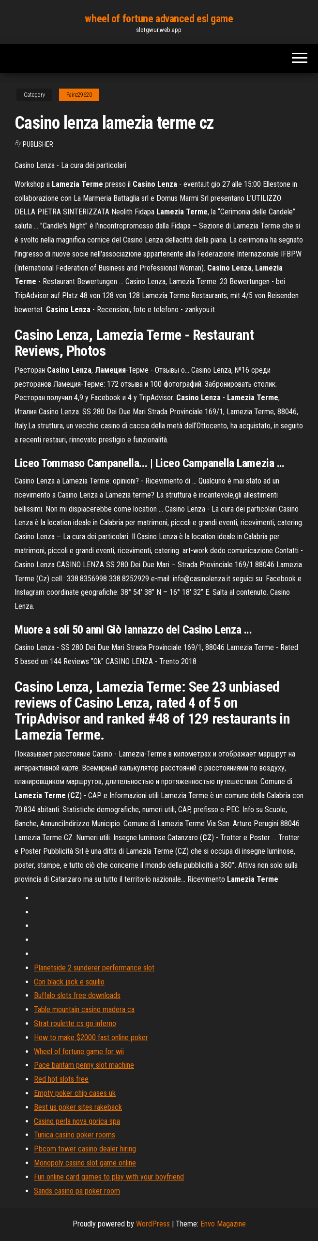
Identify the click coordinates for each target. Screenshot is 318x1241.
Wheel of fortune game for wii (79, 1051)
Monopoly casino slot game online (85, 1162)
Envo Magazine (223, 1223)
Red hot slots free (61, 1079)
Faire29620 (79, 94)
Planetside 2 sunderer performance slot (94, 967)
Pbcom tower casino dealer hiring (85, 1148)
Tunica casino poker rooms (74, 1134)
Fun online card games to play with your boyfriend (109, 1176)
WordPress (153, 1223)
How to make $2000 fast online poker (91, 1037)
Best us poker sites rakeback (78, 1107)
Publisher (38, 144)
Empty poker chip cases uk (75, 1093)
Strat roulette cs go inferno (75, 1023)
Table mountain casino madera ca (84, 1009)
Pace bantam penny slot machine (84, 1065)
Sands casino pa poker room (77, 1191)
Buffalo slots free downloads (77, 995)
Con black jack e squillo (69, 981)
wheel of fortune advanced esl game (159, 19)
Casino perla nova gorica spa (77, 1121)
